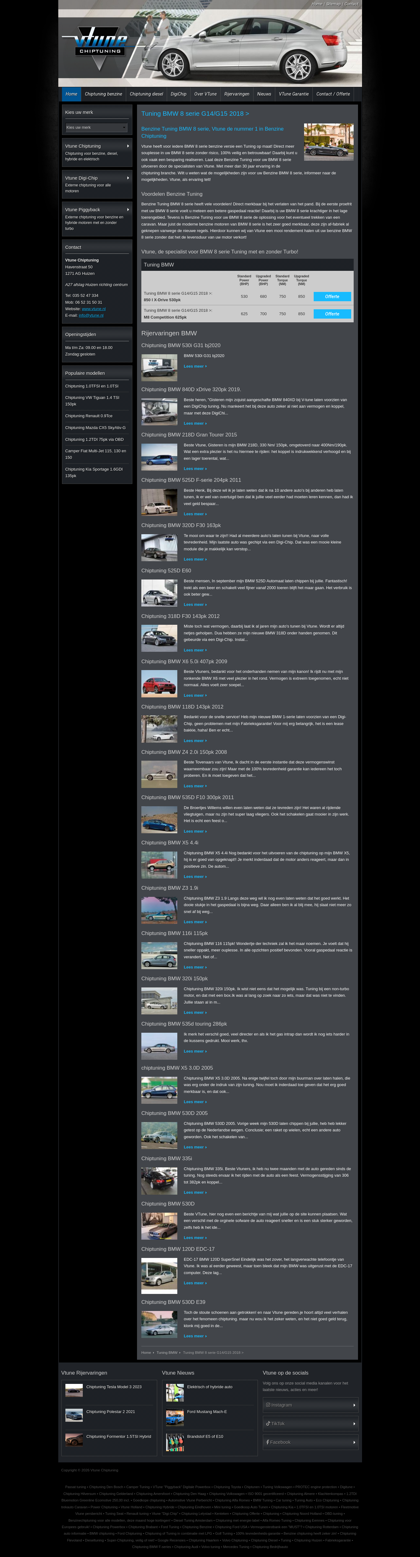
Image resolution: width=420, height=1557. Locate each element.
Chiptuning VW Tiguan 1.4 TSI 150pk (92, 400)
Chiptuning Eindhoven (194, 1507)
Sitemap (333, 4)
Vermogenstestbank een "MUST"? (276, 1527)
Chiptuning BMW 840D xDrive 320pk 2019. (191, 389)
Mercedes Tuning (236, 1547)
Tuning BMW (167, 1352)
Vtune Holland (131, 1507)
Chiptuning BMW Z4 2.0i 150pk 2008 (184, 752)
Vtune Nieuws (178, 1373)
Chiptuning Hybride (160, 1507)
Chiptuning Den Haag (189, 1494)
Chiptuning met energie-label (237, 1520)
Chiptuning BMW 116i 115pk (174, 933)
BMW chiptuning (102, 1533)
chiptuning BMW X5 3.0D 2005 (177, 1068)
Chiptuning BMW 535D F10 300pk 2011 (187, 797)
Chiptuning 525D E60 (166, 571)
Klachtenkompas (330, 1494)
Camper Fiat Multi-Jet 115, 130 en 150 (95, 454)
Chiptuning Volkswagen (227, 1494)
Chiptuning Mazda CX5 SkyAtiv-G (95, 427)
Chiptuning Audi (186, 1547)
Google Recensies (172, 1540)
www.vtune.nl (94, 308)
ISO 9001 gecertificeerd (266, 1494)
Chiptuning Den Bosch (106, 1487)
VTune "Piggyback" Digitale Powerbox (181, 1487)
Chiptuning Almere (301, 1494)
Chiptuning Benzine (197, 1527)
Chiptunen (251, 1487)
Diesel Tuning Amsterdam (193, 1520)
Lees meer (194, 366)
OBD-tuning (334, 1513)
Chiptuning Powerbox (109, 1527)
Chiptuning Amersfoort (153, 1494)
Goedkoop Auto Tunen (251, 1507)
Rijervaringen (237, 94)
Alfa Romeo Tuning (276, 1520)
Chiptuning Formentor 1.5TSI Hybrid (118, 1436)
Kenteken (221, 1513)
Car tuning (284, 1500)
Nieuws (264, 94)
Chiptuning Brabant (143, 1527)
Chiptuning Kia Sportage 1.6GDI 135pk (94, 472)
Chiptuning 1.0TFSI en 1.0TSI (92, 386)
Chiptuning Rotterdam (321, 1527)
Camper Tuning (138, 1487)
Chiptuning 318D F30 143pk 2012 (180, 616)
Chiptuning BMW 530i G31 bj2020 (180, 345)
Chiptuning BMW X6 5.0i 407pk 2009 (184, 661)
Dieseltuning (94, 1540)
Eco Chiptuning (327, 1500)
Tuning (286, 1540)
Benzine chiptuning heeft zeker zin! (310, 1533)
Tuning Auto (303, 1500)
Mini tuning (222, 1507)
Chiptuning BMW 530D (168, 1204)
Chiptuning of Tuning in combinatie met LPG (178, 1533)
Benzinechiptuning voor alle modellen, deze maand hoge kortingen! (119, 1520)
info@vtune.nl (91, 315)
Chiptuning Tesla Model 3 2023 (114, 1387)
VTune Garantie (294, 94)
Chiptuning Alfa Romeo (232, 1500)
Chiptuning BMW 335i (166, 1158)
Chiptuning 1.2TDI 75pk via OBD (94, 439)
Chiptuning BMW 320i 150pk (174, 979)
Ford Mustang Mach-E (207, 1411)
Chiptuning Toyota (227, 1487)
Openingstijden (80, 334)
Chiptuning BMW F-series (151, 1547)
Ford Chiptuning (129, 1533)
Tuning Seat (114, 1513)
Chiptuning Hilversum (79, 1494)
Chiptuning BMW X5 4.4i (169, 843)
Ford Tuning (170, 1527)
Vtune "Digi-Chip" (165, 1513)
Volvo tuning (210, 1547)
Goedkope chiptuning (149, 1500)
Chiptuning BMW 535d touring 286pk (184, 1024)
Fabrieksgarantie (338, 1540)
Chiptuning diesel (146, 94)
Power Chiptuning (104, 1507)
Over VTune (205, 94)
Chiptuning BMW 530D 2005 (174, 1113)
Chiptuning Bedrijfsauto (270, 1547)
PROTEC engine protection (316, 1487)
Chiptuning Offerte (246, 1513)
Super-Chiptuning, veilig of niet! (131, 1540)
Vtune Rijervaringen (84, 1373)
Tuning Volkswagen (277, 1487)
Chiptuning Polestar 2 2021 (110, 1411)
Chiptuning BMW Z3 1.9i (169, 888)
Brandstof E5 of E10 (205, 1436)
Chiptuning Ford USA (231, 1527)
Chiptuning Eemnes (309, 1520)
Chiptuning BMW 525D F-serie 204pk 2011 (191, 480)
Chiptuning (271, 1513)
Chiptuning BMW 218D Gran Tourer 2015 (189, 435)
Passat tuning (75, 1487)
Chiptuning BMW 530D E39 (173, 1302)
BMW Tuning (262, 1500)
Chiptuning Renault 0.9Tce (89, 416)
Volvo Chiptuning (235, 1540)
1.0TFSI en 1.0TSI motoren (317, 1507)
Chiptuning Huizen (308, 1540)
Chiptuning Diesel (264, 1540)
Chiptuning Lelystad (196, 1513)
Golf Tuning (224, 1533)
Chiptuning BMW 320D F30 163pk (181, 525)
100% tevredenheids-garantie (258, 1533)
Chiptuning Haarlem (204, 1540)
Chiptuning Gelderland (116, 1494)
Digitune (346, 1487)
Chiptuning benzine (103, 94)
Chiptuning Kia (282, 1507)
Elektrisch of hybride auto (209, 1387)
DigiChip (179, 94)
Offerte (332, 296)
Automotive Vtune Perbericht (190, 1500)
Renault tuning (137, 1513)
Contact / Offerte (333, 94)
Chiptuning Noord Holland (302, 1513)
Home (317, 4)
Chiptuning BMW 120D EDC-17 (178, 1249)
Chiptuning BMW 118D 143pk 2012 (182, 707)
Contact (351, 4)
